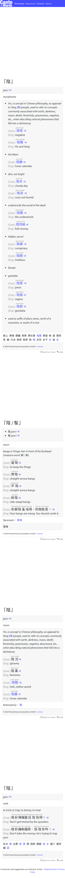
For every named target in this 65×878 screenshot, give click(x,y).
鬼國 (40, 335)
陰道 (20, 294)
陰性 (20, 130)
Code (61, 351)
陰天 (19, 181)
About (48, 3)
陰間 (19, 212)
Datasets (40, 3)
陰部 (20, 306)
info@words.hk (50, 869)
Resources (30, 3)
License (40, 346)
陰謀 (20, 244)
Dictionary (19, 3)
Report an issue (48, 351)
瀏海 (19, 520)
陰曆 (19, 162)
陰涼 (19, 193)
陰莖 (20, 283)
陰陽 (19, 142)
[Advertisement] (32, 45)
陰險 (20, 255)
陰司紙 (20, 224)
